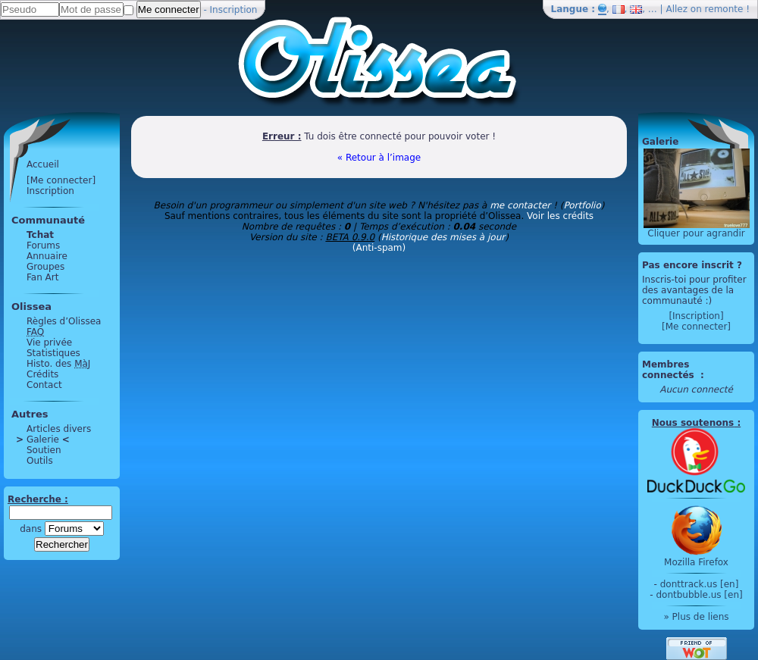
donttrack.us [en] (699, 584)
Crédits (42, 374)
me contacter (520, 205)
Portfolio (581, 205)
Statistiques (53, 353)
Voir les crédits (560, 216)
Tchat (40, 235)
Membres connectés (669, 369)
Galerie (43, 439)
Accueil (43, 164)
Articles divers (59, 429)
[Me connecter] (61, 180)
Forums (43, 245)
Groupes (45, 266)
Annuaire (47, 256)
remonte (724, 9)
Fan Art (42, 277)
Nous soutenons (693, 423)
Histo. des (58, 363)
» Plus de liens (695, 617)
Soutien (44, 450)
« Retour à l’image (379, 157)
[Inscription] (696, 316)
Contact (44, 385)
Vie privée (49, 342)
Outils (40, 460)
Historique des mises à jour (443, 237)
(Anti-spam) (379, 247)
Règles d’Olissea (64, 321)
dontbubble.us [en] (699, 595)
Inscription (234, 10)
